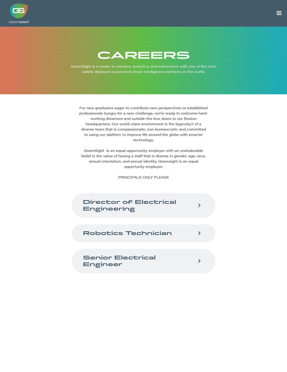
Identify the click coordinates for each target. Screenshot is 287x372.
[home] (135, 13)
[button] (279, 13)
